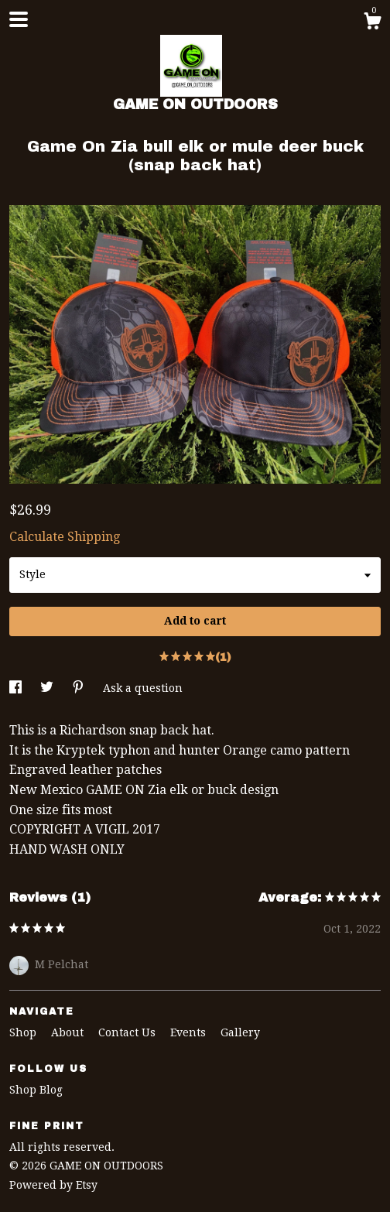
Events (189, 1032)
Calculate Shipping (64, 536)
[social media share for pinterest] (79, 688)
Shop (24, 1032)
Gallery (240, 1032)
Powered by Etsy (53, 1185)
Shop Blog (36, 1090)
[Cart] (372, 23)
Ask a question (143, 688)
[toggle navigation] (18, 19)
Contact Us (128, 1032)
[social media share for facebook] (17, 688)
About (69, 1032)
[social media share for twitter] (48, 688)
